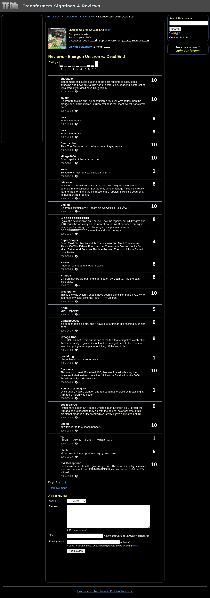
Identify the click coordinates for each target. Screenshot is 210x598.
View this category (80, 46)
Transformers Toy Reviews (79, 16)
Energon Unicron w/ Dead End (86, 30)
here (135, 545)
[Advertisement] (22, 78)
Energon (136, 40)
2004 (86, 40)
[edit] (108, 29)
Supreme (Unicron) (110, 40)
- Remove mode (57, 487)
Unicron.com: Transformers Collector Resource (105, 591)
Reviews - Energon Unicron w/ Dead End (86, 56)
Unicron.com (52, 16)
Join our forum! (188, 50)
